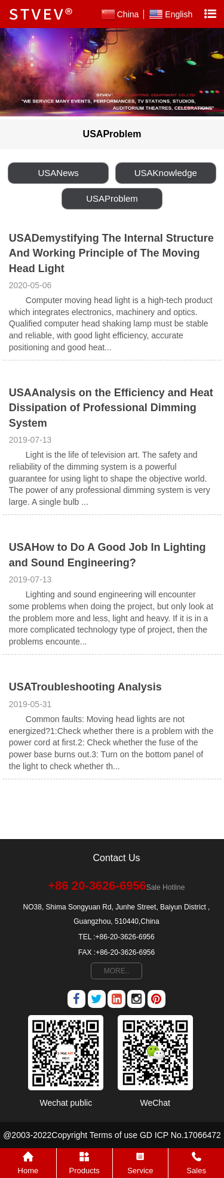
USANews (58, 173)
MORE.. (117, 971)
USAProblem (112, 198)
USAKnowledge (165, 173)
